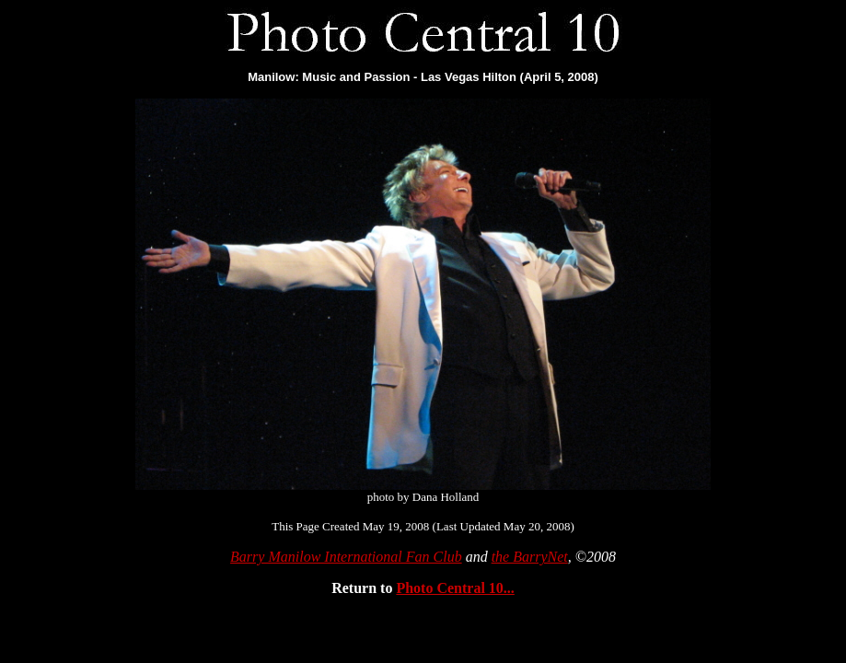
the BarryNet (530, 556)
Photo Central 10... (455, 588)
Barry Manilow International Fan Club (346, 556)
